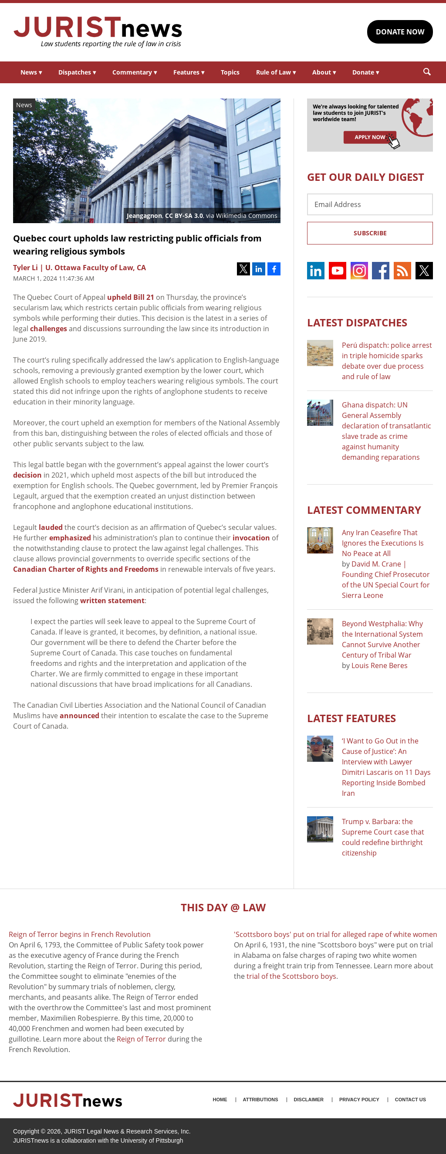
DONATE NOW (400, 32)
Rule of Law (276, 72)
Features (188, 72)
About (324, 72)
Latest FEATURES (351, 718)
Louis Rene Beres (379, 665)
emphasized (70, 538)
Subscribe (370, 233)
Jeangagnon (144, 215)
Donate (365, 72)
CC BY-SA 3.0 (184, 215)
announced (79, 715)
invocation (251, 538)
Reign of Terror (141, 1039)
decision (27, 475)
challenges (48, 328)
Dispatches (77, 72)
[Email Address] (370, 204)
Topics (230, 72)
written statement (112, 600)
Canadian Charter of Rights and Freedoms (86, 569)
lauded (51, 527)
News (31, 72)
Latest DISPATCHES (357, 322)
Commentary (134, 72)
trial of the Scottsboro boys (291, 976)
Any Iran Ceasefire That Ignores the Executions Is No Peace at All (383, 543)
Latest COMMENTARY (364, 509)
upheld (119, 297)
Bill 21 (143, 297)
